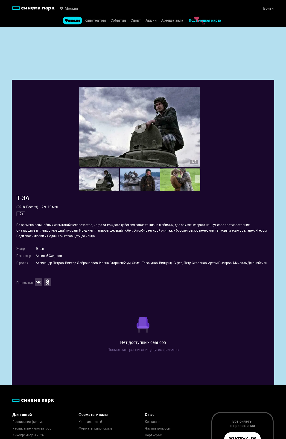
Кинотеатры (95, 20)
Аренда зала (172, 20)
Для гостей (22, 414)
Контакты (152, 422)
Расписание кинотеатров (31, 428)
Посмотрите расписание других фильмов (143, 350)
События (118, 20)
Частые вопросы (158, 428)
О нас (149, 414)
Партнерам (153, 435)
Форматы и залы (93, 414)
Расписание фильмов (29, 422)
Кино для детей (90, 422)
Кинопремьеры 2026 (28, 435)
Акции (151, 20)
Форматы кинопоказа (96, 428)
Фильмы (72, 20)
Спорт (136, 20)
